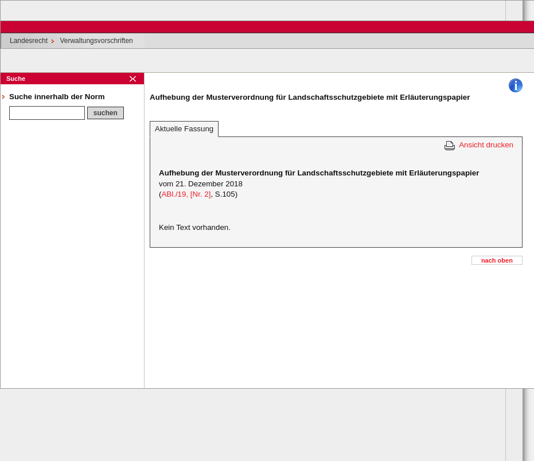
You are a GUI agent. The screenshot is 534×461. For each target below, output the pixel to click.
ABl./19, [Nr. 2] (186, 194)
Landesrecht (29, 41)
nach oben (497, 260)
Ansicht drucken (486, 144)
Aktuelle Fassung (184, 128)
